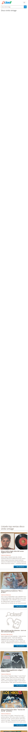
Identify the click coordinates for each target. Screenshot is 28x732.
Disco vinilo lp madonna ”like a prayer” (11, 591)
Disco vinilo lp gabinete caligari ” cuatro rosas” (12, 670)
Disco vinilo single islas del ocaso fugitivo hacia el (12, 551)
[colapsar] (24, 2)
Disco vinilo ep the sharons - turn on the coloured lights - (13, 631)
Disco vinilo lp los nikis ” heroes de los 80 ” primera (13, 710)
